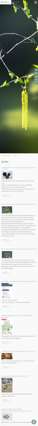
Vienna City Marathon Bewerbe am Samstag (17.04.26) (18, 249)
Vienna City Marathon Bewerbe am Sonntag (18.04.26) (18, 204)
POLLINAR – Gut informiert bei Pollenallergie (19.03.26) (18, 281)
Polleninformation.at (6, 155)
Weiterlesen (5, 195)
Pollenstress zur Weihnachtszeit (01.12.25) (14, 376)
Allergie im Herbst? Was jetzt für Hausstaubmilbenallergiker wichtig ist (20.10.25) (16, 410)
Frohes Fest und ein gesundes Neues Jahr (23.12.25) (18, 351)
